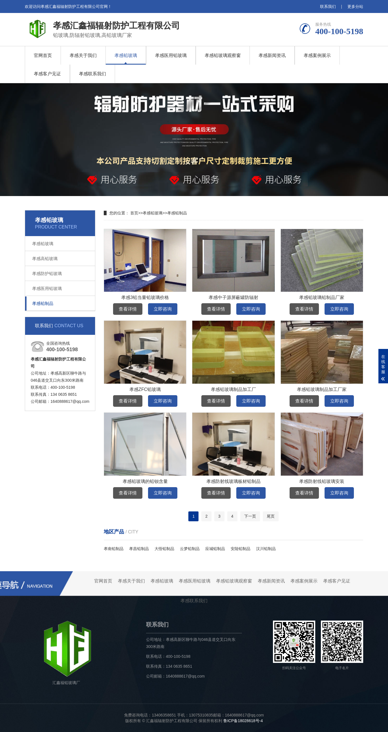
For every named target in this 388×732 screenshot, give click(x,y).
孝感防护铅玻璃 (47, 273)
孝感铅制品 (42, 303)
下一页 (250, 516)
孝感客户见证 (47, 73)
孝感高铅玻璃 (45, 258)
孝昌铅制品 (139, 548)
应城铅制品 (215, 548)
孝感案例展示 (317, 55)
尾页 (271, 516)
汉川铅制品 (266, 548)
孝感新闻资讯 (272, 55)
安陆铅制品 (240, 548)
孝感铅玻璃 (125, 55)
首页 (134, 213)
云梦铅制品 (190, 548)
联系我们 (328, 6)
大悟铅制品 (164, 548)
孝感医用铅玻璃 (171, 55)
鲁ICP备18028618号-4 (243, 720)
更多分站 (355, 6)
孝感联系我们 (92, 73)
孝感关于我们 (83, 55)
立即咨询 (163, 309)
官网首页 (43, 55)
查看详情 (128, 309)
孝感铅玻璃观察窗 (223, 55)
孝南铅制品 (114, 548)
